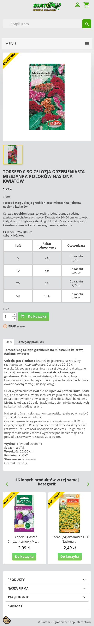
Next (87, 483)
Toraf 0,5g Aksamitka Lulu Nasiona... (70, 539)
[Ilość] (7, 316)
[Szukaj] (47, 23)
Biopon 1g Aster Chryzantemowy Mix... (23, 539)
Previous (5, 483)
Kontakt (15, 606)
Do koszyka (34, 316)
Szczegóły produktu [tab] (31, 342)
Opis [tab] (9, 342)
